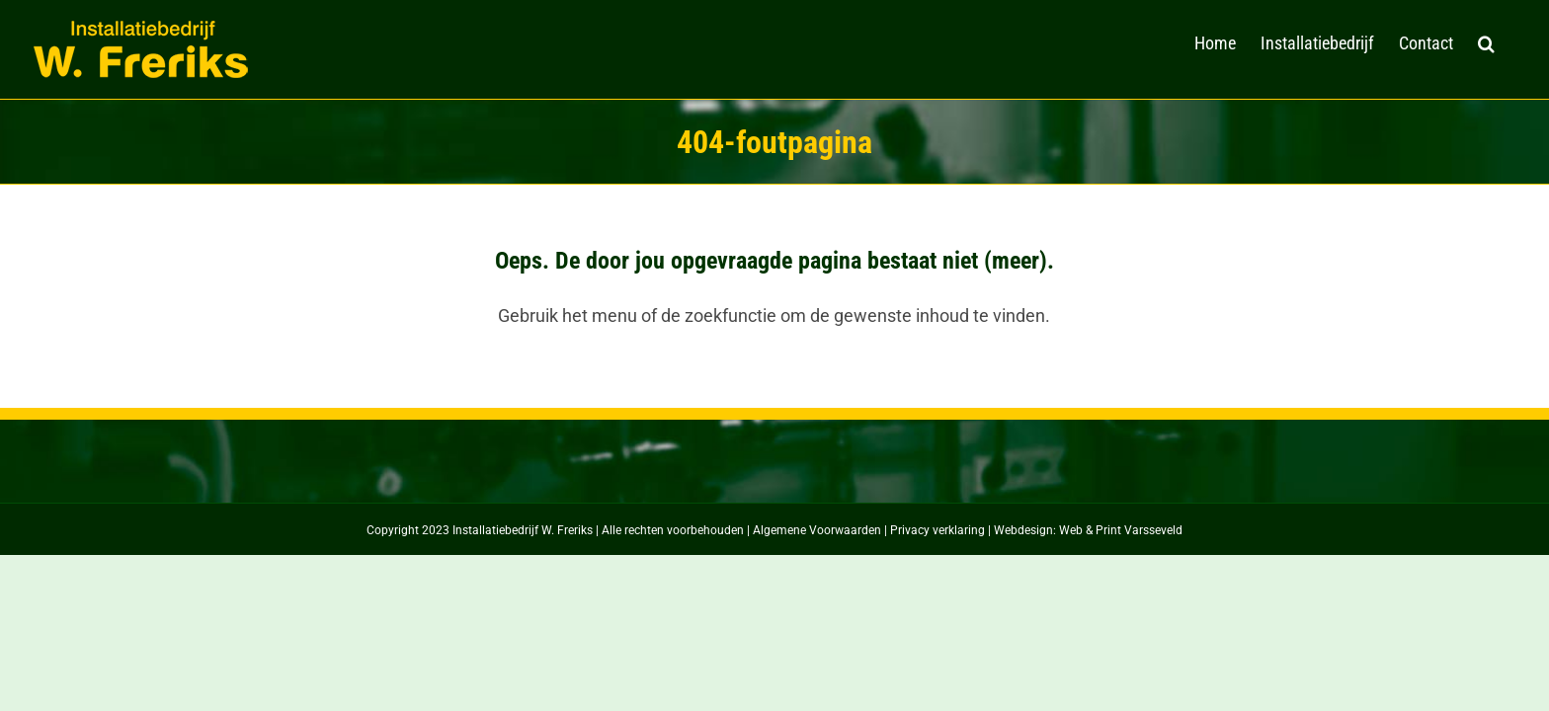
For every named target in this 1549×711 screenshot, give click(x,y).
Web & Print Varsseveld (1120, 530)
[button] (1511, 41)
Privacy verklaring (937, 530)
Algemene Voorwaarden (817, 530)
